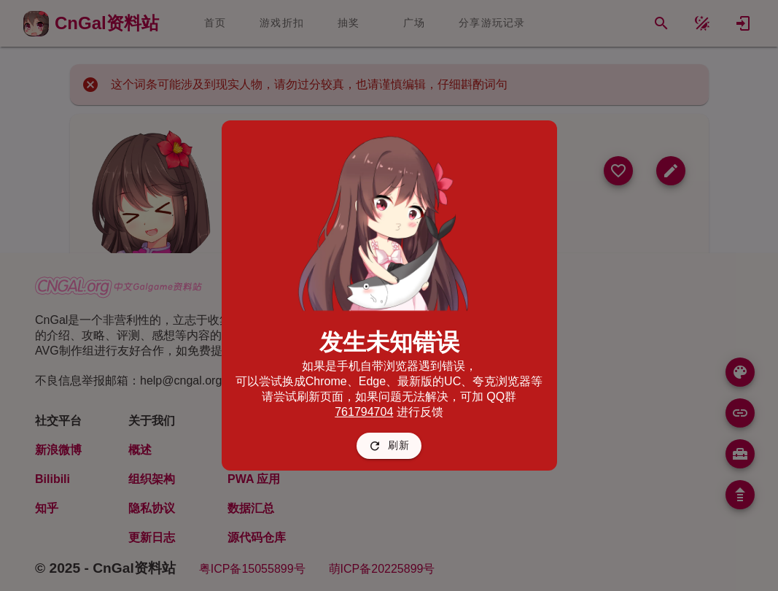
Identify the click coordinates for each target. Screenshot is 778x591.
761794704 (364, 412)
